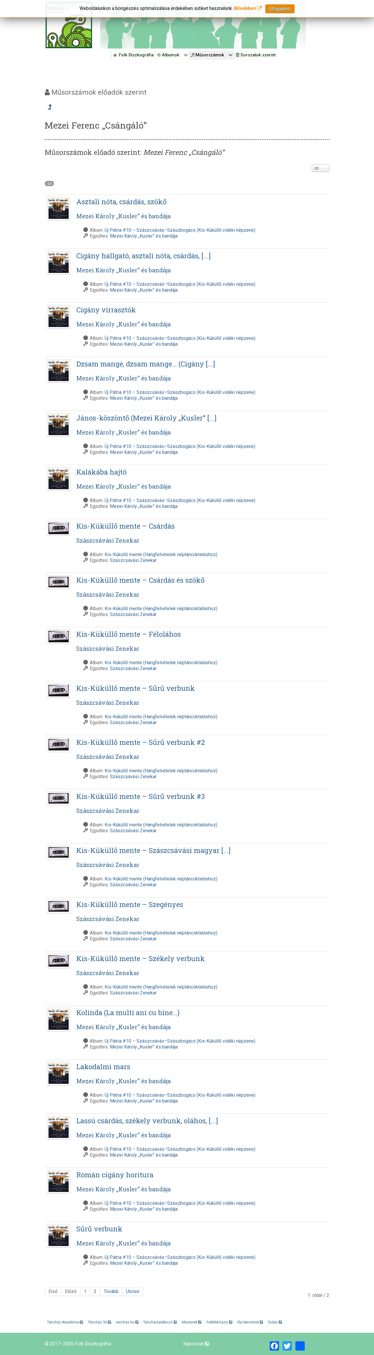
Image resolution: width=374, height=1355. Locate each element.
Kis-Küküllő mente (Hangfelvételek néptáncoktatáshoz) (161, 554)
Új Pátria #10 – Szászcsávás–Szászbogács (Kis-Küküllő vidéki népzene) (180, 230)
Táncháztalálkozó (160, 1322)
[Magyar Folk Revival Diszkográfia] (69, 25)
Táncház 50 (99, 1322)
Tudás (275, 1322)
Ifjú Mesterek (250, 1322)
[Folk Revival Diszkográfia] (203, 25)
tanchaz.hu (127, 1322)
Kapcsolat (196, 1344)
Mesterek (191, 1322)
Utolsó (132, 1291)
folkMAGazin (219, 1322)
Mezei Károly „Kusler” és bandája (144, 236)
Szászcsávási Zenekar (133, 560)
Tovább (111, 1291)
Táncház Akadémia (65, 1322)
